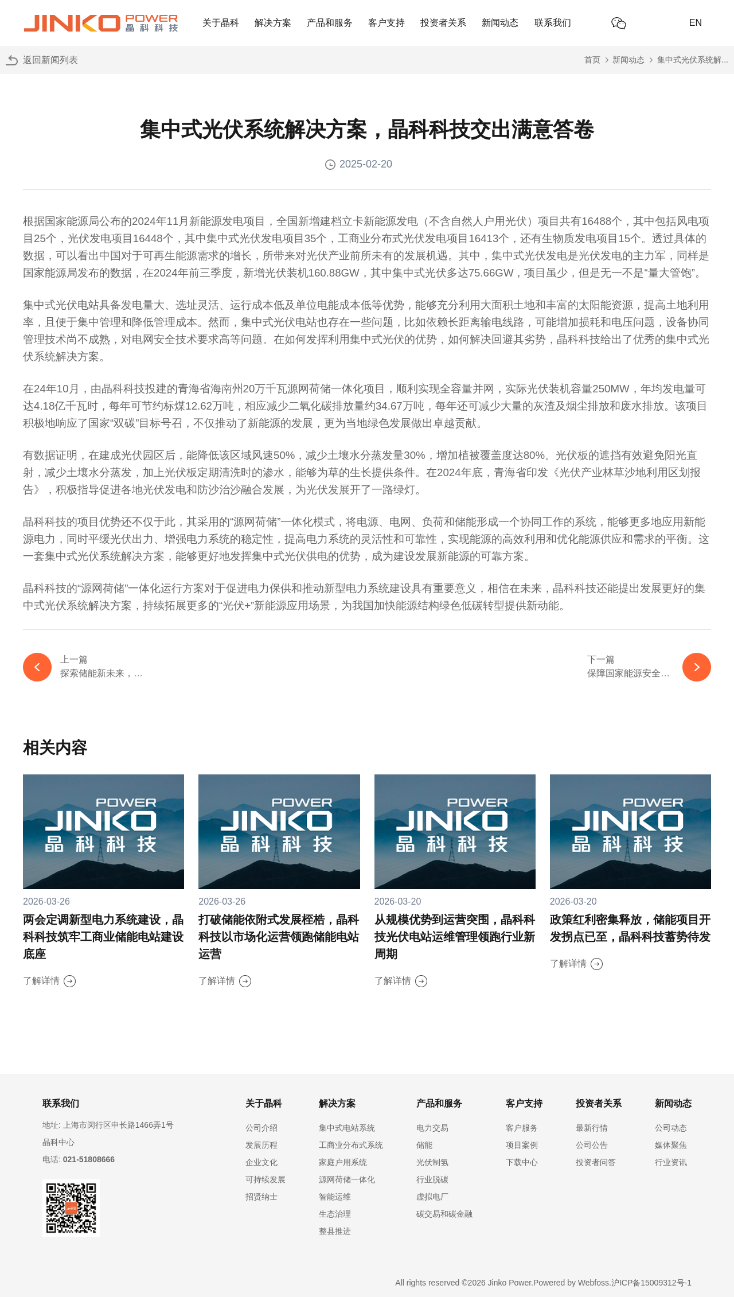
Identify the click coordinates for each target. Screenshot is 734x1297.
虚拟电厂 (432, 1196)
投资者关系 (443, 23)
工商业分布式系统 (351, 1145)
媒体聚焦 (671, 1145)
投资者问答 (596, 1162)
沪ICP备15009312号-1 (651, 1282)
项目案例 (522, 1145)
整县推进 (335, 1231)
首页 (592, 59)
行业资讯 (671, 1162)
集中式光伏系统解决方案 (105, 556)
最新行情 (592, 1127)
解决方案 (273, 23)
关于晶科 (220, 23)
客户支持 (386, 23)
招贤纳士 (261, 1196)
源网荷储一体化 (347, 1179)
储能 (424, 1145)
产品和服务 (330, 23)
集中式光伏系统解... (692, 59)
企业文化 (261, 1162)
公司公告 (592, 1145)
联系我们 (552, 23)
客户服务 (522, 1127)
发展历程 (261, 1145)
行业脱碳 (432, 1179)
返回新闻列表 (50, 60)
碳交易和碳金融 (444, 1213)
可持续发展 (265, 1179)
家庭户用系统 (343, 1162)
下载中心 (522, 1162)
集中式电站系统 (347, 1127)
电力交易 (432, 1127)
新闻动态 (500, 23)
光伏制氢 (432, 1162)
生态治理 (335, 1213)
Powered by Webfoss (571, 1282)
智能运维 (335, 1196)
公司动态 (671, 1127)
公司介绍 (261, 1127)
